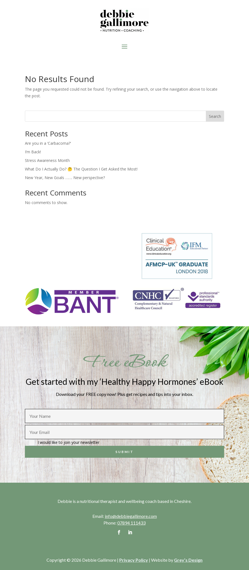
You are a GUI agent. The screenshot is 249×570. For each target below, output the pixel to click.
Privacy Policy (133, 560)
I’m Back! (33, 151)
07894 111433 (131, 522)
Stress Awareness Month (47, 160)
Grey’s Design (188, 560)
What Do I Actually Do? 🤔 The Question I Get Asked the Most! (81, 169)
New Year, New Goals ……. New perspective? (65, 177)
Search (215, 116)
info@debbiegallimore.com (131, 516)
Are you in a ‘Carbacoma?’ (48, 143)
